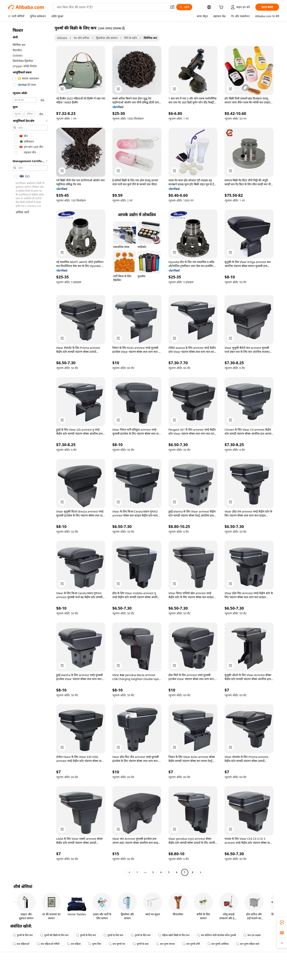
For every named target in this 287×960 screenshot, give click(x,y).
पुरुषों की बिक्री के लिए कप (54, 935)
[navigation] (30, 451)
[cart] (222, 7)
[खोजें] (184, 7)
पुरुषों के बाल (141, 944)
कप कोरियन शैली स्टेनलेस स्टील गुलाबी (216, 935)
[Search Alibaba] (112, 7)
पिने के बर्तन (130, 38)
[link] (282, 922)
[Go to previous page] (129, 872)
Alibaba (62, 38)
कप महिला (74, 944)
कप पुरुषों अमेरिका (218, 944)
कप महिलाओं (21, 944)
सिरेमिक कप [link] (150, 38)
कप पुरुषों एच (117, 944)
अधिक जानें (22, 212)
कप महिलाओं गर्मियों (48, 944)
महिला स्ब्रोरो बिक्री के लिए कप (173, 935)
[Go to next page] (200, 872)
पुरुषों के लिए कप (23, 935)
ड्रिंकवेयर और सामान (107, 38)
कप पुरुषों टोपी (191, 944)
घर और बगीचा (81, 38)
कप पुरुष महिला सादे (247, 944)
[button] (172, 7)
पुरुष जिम (94, 944)
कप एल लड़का (252, 935)
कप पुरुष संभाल (165, 944)
